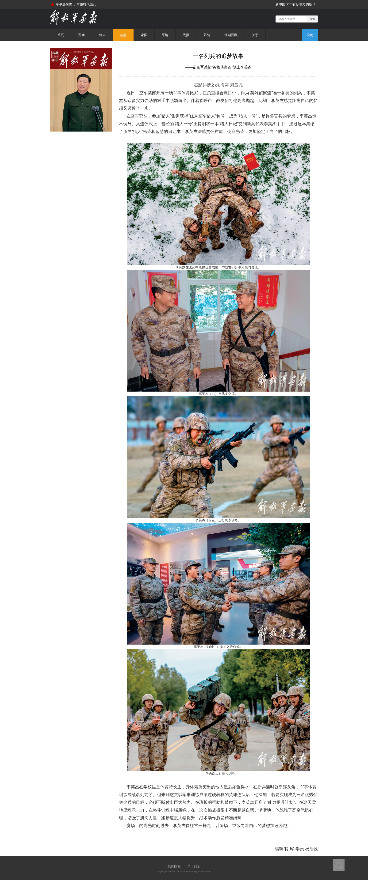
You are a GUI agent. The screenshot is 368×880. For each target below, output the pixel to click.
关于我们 (193, 866)
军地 (165, 35)
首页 (60, 35)
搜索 (312, 19)
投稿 (310, 35)
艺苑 (206, 35)
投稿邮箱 (174, 866)
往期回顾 (231, 35)
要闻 (81, 35)
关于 (255, 35)
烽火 (102, 35)
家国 (144, 35)
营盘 (123, 35)
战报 (186, 35)
